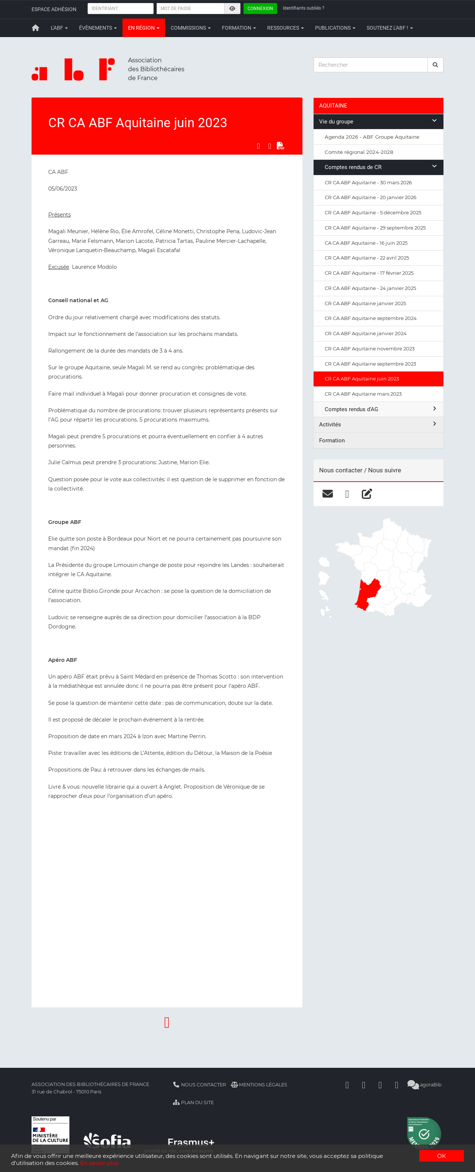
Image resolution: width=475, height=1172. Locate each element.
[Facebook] (347, 1084)
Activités (378, 424)
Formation (239, 28)
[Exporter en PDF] (281, 146)
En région (144, 28)
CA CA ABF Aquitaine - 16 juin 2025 (366, 243)
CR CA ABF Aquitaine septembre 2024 (371, 318)
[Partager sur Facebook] (258, 146)
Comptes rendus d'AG (381, 409)
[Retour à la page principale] (35, 28)
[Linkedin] (364, 1084)
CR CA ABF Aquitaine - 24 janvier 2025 (370, 288)
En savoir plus (99, 1162)
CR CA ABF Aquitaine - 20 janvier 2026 (370, 197)
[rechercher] (436, 64)
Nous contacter (199, 1084)
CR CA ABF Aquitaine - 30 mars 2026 (368, 182)
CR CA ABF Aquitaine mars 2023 (363, 394)
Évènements (98, 28)
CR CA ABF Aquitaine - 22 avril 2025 (367, 258)
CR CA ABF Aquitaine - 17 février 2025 (369, 273)
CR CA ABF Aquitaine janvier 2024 (366, 333)
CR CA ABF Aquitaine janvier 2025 (365, 303)
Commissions (191, 28)
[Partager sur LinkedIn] (270, 146)
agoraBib (424, 1084)
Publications (335, 28)
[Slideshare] (397, 1084)
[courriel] (327, 494)
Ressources (285, 28)
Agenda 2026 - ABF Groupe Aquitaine (372, 137)
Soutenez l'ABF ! (390, 28)
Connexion (260, 8)
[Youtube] (380, 1084)
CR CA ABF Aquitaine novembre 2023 (370, 348)
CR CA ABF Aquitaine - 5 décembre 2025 (373, 212)
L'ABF (59, 28)
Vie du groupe (378, 121)
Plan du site (193, 1102)
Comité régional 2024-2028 (359, 152)
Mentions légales (259, 1084)
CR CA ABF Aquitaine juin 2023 (362, 379)
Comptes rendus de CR (381, 167)
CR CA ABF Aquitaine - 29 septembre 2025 (375, 228)
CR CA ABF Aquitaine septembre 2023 (370, 364)
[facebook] (347, 494)
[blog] (366, 494)
